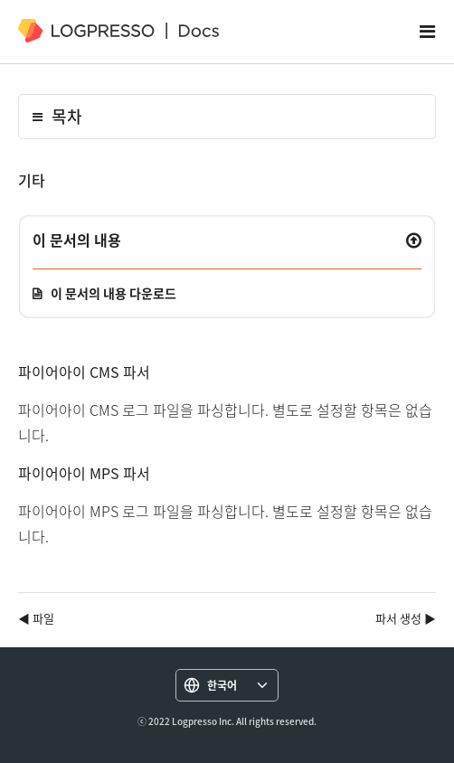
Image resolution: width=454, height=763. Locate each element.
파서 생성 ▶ (405, 617)
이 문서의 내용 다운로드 (113, 293)
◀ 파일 (36, 617)
